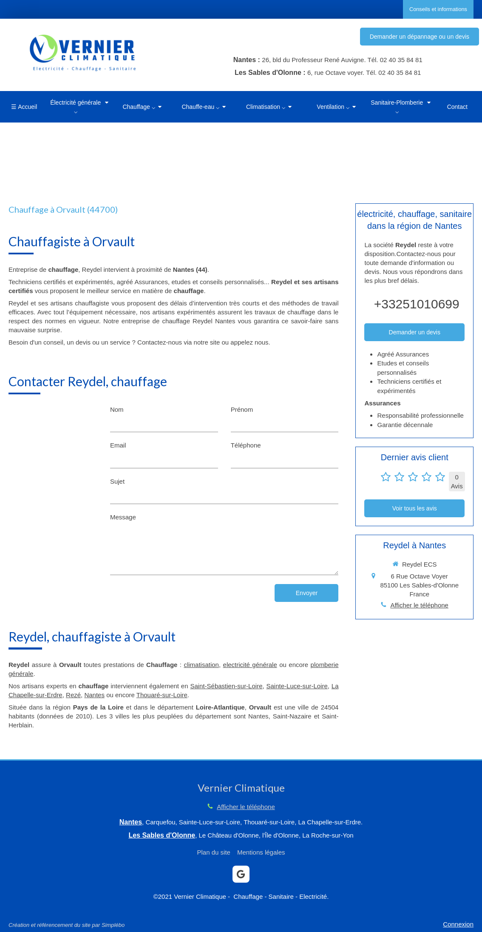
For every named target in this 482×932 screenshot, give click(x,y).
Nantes (94, 694)
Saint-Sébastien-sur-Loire (226, 686)
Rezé (73, 694)
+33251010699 (416, 304)
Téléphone (246, 445)
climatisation (201, 664)
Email (118, 445)
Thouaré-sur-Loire (161, 694)
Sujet (117, 481)
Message (123, 517)
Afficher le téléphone (419, 605)
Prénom (242, 409)
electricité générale (250, 664)
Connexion (458, 924)
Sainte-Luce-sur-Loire (297, 686)
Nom (117, 409)
